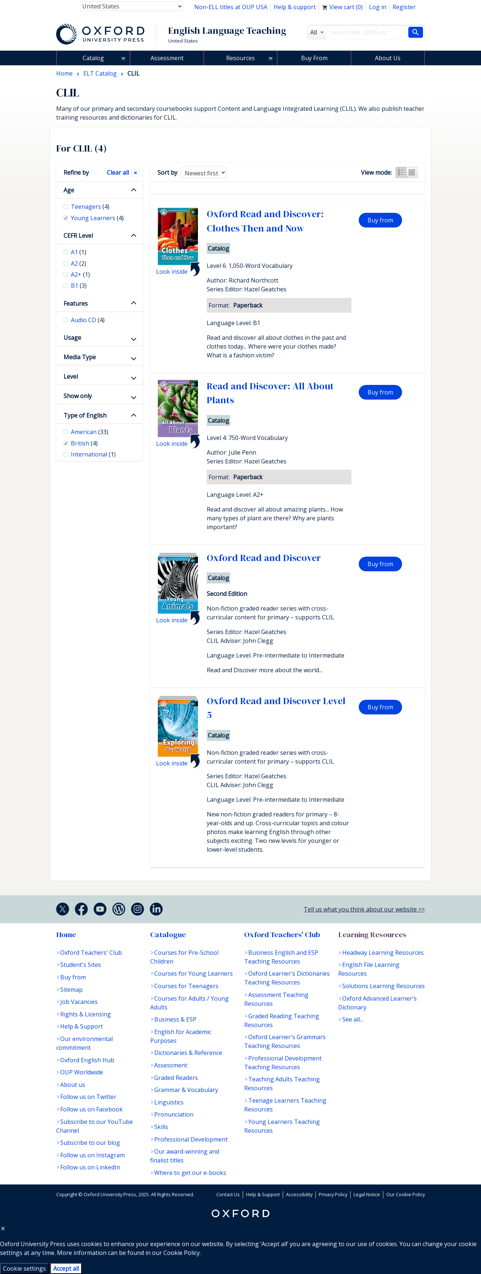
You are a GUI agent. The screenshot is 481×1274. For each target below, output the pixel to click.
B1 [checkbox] (79, 285)
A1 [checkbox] (78, 252)
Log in (377, 7)
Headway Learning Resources (383, 953)
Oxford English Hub (87, 1060)
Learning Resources (372, 934)
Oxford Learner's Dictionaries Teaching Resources (287, 977)
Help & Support (81, 1026)
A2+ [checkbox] (80, 274)
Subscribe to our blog (90, 1143)
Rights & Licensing (85, 1014)
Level (71, 376)
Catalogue (168, 934)
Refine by (76, 172)
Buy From (314, 58)
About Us (388, 58)
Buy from (380, 220)
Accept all (66, 1268)
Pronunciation (174, 1114)
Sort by (167, 172)
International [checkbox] (93, 454)
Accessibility (299, 1194)
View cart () (342, 7)
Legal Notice (367, 1194)
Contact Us (228, 1194)
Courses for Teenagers (186, 986)
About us (72, 1085)
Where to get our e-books (190, 1173)
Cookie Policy (181, 1253)
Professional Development (191, 1139)
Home (66, 934)
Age (69, 190)
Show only (78, 396)
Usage (72, 338)
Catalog (93, 58)
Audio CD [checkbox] (88, 320)
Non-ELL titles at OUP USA (230, 7)
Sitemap (71, 990)
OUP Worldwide (81, 1072)
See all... (352, 1019)
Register (404, 7)
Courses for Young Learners (193, 973)
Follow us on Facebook (91, 1109)
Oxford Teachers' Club (91, 953)
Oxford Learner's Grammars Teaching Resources (285, 1041)
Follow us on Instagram (92, 1155)
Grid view (411, 172)
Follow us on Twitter (88, 1097)
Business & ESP (175, 1019)
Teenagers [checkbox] (90, 207)
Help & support (295, 7)
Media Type (80, 357)
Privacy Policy (333, 1194)
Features (76, 303)
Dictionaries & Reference (188, 1053)
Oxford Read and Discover (264, 557)
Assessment (167, 58)
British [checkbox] (84, 443)
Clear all (118, 172)
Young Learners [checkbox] (97, 218)
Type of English (85, 415)
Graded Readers (176, 1078)
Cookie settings (24, 1268)
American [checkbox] (89, 432)
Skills (161, 1127)
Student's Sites (80, 965)
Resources (240, 58)
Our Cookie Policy (405, 1194)
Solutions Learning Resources (383, 986)
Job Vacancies (79, 1002)
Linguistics (169, 1102)
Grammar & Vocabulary (186, 1090)
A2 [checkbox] (78, 263)
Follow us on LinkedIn (90, 1167)
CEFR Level (78, 236)
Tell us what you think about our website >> (364, 909)
